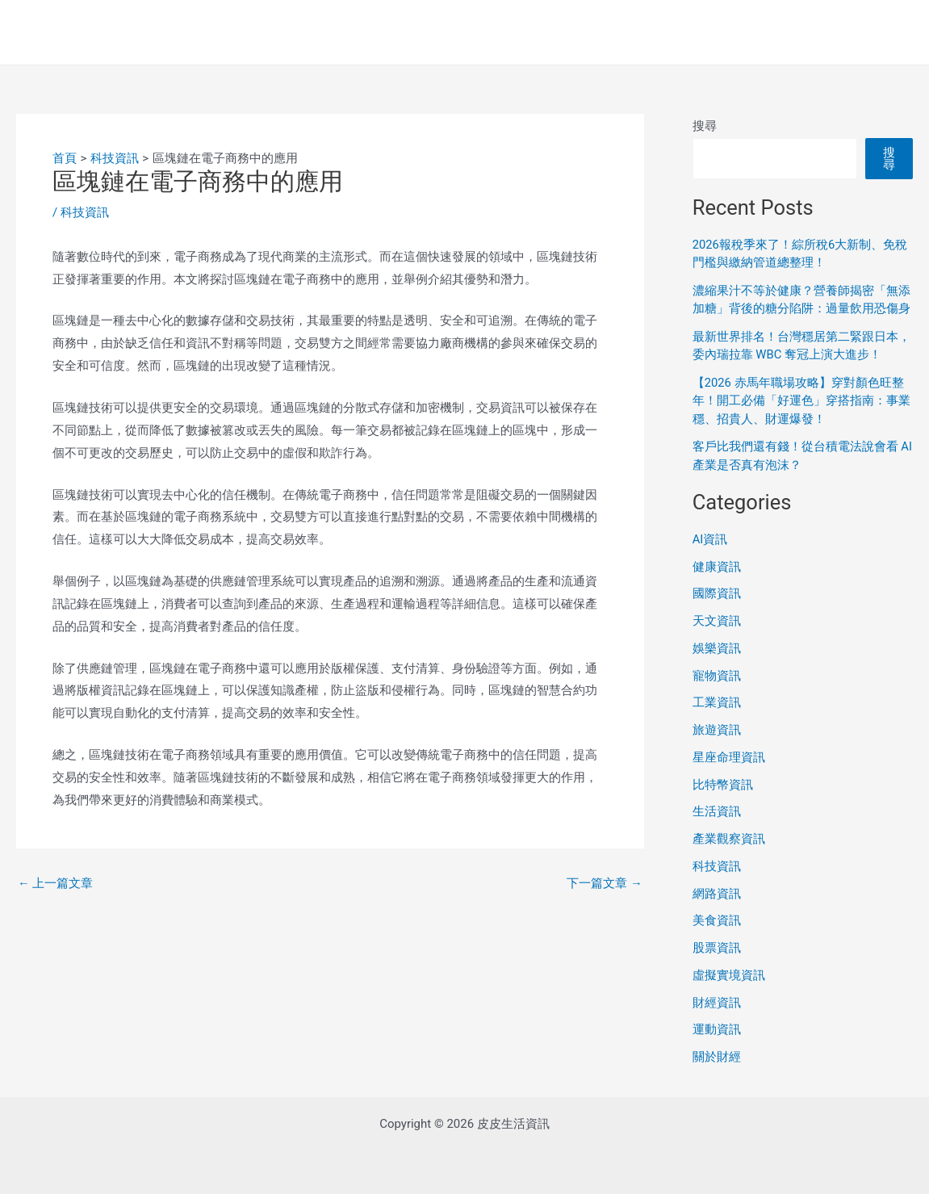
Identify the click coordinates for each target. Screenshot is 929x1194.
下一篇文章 (604, 884)
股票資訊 (717, 948)
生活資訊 (717, 811)
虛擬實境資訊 (729, 975)
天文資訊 (717, 621)
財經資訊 (717, 1002)
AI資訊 (710, 539)
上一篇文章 (56, 884)
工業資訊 (717, 702)
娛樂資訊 (717, 648)
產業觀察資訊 (729, 839)
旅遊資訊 (717, 730)
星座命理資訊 (729, 757)
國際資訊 (717, 593)
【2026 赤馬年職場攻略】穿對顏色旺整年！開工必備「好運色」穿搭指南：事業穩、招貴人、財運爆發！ (801, 400)
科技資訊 (85, 212)
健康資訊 (717, 566)
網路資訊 (717, 893)
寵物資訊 (717, 675)
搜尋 (705, 126)
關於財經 (717, 1056)
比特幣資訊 (723, 784)
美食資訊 (717, 920)
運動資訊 (717, 1029)
